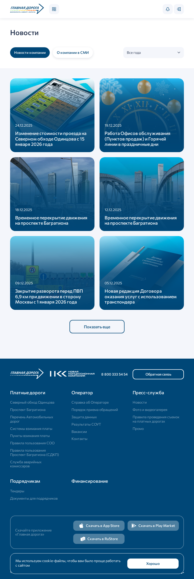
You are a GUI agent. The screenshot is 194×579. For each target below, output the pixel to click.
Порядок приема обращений (94, 409)
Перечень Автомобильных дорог (31, 419)
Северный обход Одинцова (32, 402)
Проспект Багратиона (27, 409)
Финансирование (89, 481)
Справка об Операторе (90, 402)
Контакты (79, 438)
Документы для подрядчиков (34, 498)
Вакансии (79, 431)
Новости (140, 402)
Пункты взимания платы (30, 435)
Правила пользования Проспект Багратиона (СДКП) (34, 452)
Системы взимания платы (31, 428)
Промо (138, 428)
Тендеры (17, 491)
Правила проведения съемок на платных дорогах (156, 419)
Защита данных (84, 417)
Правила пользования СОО (32, 443)
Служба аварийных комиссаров (25, 464)
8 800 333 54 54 (114, 374)
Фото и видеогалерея (150, 409)
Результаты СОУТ (86, 424)
